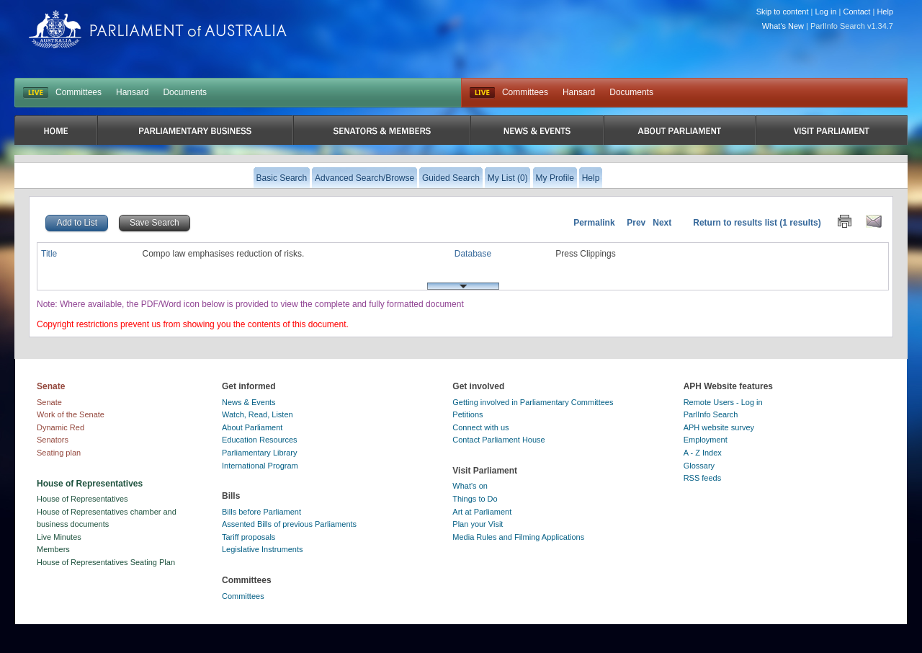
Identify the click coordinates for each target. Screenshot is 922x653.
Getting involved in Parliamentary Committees (532, 402)
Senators (52, 439)
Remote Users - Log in (723, 402)
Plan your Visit (477, 524)
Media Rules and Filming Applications (518, 537)
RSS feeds (703, 478)
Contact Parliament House (498, 439)
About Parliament (252, 427)
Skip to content (782, 11)
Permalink (593, 223)
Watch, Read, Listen (257, 414)
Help (885, 11)
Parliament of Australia (158, 29)
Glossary (699, 465)
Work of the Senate (70, 414)
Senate (49, 402)
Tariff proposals (248, 537)
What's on (470, 485)
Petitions (467, 414)
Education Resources (259, 439)
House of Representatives (82, 498)
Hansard (132, 92)
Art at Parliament (481, 511)
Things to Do (474, 498)
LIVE (35, 93)
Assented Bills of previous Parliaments (289, 524)
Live (482, 93)
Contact (856, 11)
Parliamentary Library (259, 452)
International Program (260, 465)
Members (53, 549)
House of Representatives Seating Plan (106, 562)
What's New (783, 26)
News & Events (249, 402)
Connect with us (480, 427)
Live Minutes (59, 537)
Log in (826, 11)
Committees (78, 92)
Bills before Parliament (261, 511)
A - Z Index (703, 452)
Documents (185, 92)
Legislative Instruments (262, 549)
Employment (706, 439)
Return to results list (735, 223)
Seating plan (59, 452)
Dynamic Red (60, 427)
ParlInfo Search (711, 414)
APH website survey (719, 427)
